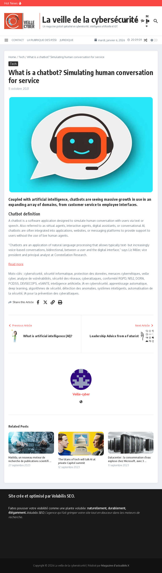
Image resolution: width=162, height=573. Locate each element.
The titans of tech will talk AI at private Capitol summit (77, 461)
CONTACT (18, 40)
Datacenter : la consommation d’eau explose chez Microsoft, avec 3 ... (129, 459)
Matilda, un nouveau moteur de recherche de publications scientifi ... (29, 459)
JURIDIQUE (66, 40)
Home (12, 57)
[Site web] (81, 402)
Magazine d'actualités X (115, 565)
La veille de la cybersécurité (90, 19)
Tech (21, 57)
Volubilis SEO (35, 512)
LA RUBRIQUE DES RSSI (42, 40)
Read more (15, 264)
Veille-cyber (81, 394)
